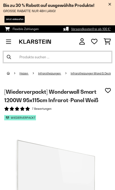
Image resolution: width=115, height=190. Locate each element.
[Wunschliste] (94, 41)
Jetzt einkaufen (14, 19)
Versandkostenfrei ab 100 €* (91, 29)
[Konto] (82, 41)
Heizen (24, 73)
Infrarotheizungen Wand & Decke (92, 73)
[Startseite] (13, 73)
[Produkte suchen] (57, 57)
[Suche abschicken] (9, 57)
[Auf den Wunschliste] (108, 90)
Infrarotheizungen (49, 73)
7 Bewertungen (41, 108)
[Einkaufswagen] (107, 41)
